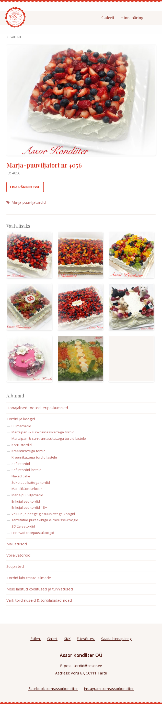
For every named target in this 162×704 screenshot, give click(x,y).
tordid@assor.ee (88, 665)
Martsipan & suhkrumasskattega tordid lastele (48, 438)
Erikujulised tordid (25, 501)
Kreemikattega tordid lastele (34, 457)
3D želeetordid (23, 526)
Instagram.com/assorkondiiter (109, 688)
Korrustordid (21, 445)
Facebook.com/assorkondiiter (53, 688)
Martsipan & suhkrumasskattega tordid (42, 432)
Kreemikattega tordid (28, 451)
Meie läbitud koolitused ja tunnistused (39, 588)
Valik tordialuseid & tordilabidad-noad (39, 600)
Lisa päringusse (25, 187)
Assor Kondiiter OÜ (81, 655)
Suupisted (15, 566)
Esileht (35, 638)
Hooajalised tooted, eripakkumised (37, 407)
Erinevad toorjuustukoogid (32, 532)
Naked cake (20, 476)
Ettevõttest (86, 638)
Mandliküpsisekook (26, 488)
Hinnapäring (131, 17)
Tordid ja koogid (20, 418)
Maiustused (16, 543)
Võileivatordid (18, 555)
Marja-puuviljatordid (26, 202)
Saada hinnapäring (116, 638)
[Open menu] (153, 18)
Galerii (107, 17)
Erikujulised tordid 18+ (29, 507)
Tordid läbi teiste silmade (28, 577)
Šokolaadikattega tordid (30, 482)
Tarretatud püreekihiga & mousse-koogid (44, 520)
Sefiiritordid (20, 463)
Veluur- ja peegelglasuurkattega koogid (43, 514)
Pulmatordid (21, 426)
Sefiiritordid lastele (26, 469)
